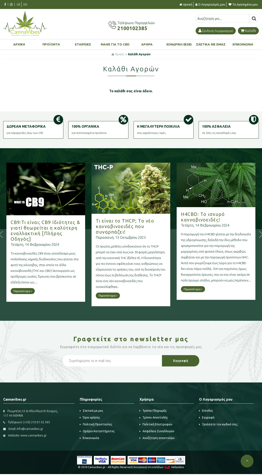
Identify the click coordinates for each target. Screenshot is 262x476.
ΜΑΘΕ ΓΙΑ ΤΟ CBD (115, 44)
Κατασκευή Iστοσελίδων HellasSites (159, 467)
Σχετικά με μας (91, 410)
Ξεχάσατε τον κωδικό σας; (218, 424)
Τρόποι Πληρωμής (153, 410)
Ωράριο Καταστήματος (97, 431)
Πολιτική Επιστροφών (156, 424)
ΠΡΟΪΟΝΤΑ (51, 44)
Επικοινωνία (89, 438)
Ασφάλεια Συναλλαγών (157, 431)
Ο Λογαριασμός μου (210, 4)
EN (25, 4)
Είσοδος (206, 410)
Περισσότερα (22, 291)
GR (18, 4)
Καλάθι (248, 31)
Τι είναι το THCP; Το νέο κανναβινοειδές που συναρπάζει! (125, 226)
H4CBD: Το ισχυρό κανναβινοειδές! (203, 216)
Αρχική (185, 4)
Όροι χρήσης (90, 417)
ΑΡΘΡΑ (147, 44)
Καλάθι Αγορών (139, 54)
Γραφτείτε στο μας (131, 339)
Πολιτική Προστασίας (96, 424)
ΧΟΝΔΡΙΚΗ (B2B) (179, 44)
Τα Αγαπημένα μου (243, 4)
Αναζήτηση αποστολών (157, 438)
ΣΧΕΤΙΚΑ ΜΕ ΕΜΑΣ (211, 44)
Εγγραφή (206, 417)
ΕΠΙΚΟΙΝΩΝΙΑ (243, 44)
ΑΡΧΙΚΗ (19, 44)
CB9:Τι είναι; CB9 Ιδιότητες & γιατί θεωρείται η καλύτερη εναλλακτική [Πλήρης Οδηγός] (45, 231)
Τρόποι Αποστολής (154, 417)
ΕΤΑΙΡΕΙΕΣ (83, 44)
